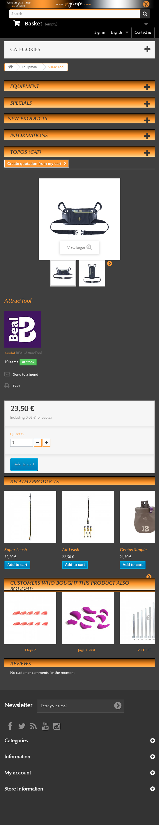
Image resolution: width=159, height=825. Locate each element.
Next (109, 263)
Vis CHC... (145, 650)
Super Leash (15, 549)
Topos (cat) (25, 152)
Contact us (143, 32)
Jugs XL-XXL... (88, 650)
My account (17, 772)
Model (9, 353)
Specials (21, 103)
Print (16, 386)
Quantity (17, 434)
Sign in (99, 32)
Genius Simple (133, 549)
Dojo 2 (30, 650)
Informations (29, 135)
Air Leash (70, 549)
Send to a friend (25, 374)
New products (27, 118)
